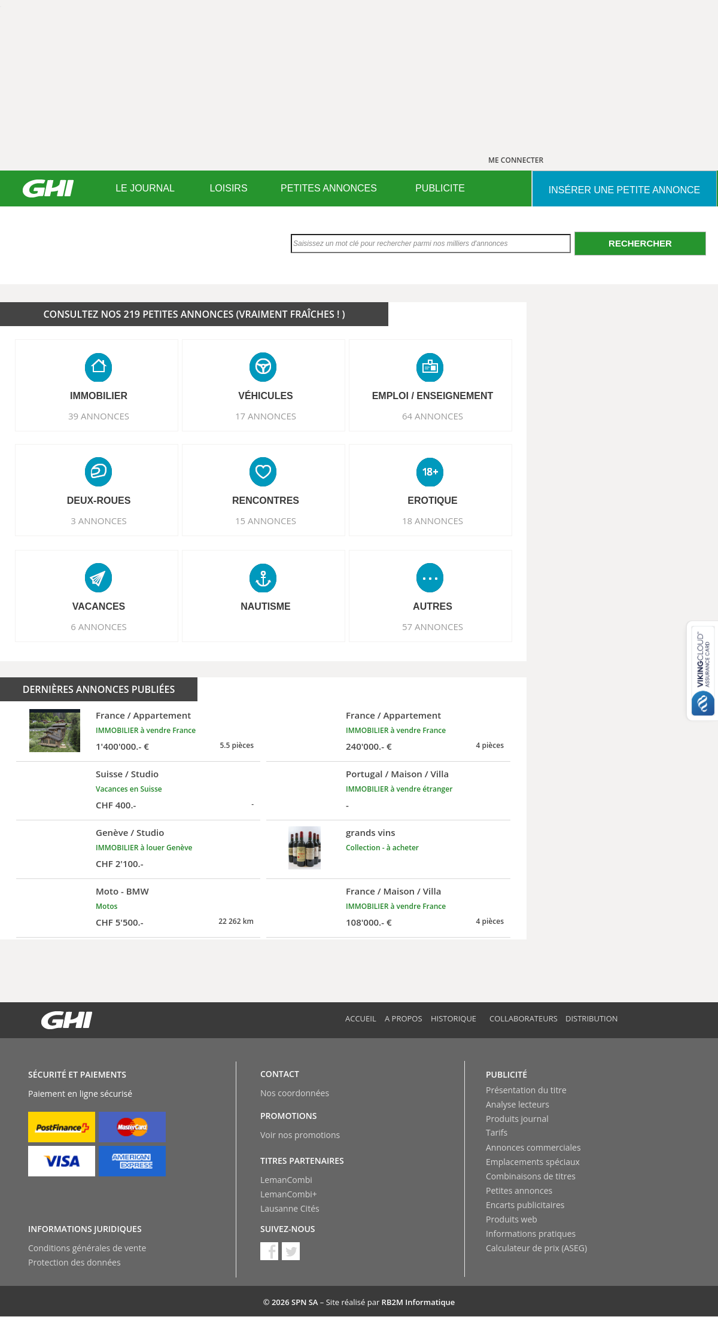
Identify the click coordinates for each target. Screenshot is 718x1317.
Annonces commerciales (533, 1147)
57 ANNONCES (432, 626)
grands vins (370, 832)
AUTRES (432, 606)
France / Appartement (143, 715)
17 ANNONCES (265, 416)
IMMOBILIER (98, 396)
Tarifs (496, 1132)
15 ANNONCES (265, 521)
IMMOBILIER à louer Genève (144, 847)
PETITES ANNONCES (329, 188)
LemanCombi (286, 1179)
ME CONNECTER (515, 160)
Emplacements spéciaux (533, 1161)
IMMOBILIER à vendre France (146, 730)
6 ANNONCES (99, 626)
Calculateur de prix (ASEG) (536, 1248)
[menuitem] (145, 188)
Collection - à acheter (382, 847)
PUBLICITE (440, 188)
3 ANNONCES (99, 521)
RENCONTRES (265, 500)
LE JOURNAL (145, 188)
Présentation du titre (526, 1090)
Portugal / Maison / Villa (397, 774)
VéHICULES (265, 396)
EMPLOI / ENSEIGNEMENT (433, 396)
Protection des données (74, 1262)
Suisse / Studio (127, 774)
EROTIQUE (432, 500)
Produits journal (517, 1118)
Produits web (511, 1219)
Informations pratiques (531, 1233)
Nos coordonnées (294, 1093)
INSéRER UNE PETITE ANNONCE (624, 190)
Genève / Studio (130, 832)
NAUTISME (266, 606)
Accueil (360, 1018)
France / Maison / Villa (393, 891)
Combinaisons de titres (531, 1176)
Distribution (591, 1018)
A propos (403, 1018)
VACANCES (99, 606)
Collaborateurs (523, 1018)
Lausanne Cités (290, 1208)
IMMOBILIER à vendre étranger (399, 789)
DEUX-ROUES (99, 500)
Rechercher (640, 243)
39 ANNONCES (98, 416)
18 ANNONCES (432, 521)
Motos (106, 906)
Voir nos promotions (300, 1134)
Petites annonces (519, 1190)
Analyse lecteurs (517, 1104)
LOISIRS (228, 188)
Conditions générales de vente (87, 1248)
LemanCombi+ (288, 1194)
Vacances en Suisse (129, 789)
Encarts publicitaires (525, 1204)
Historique (453, 1018)
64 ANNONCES (432, 416)
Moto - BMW (122, 891)
